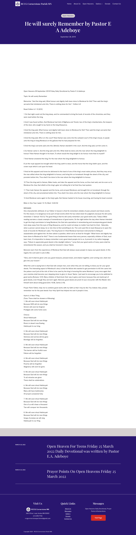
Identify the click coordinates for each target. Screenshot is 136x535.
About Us (68, 509)
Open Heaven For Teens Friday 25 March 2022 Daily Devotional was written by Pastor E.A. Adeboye (83, 451)
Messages (68, 511)
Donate (68, 516)
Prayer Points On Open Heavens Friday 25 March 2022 (81, 474)
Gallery (68, 514)
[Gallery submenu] (102, 3)
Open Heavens (68, 16)
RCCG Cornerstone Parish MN (36, 3)
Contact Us (68, 519)
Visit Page (98, 518)
